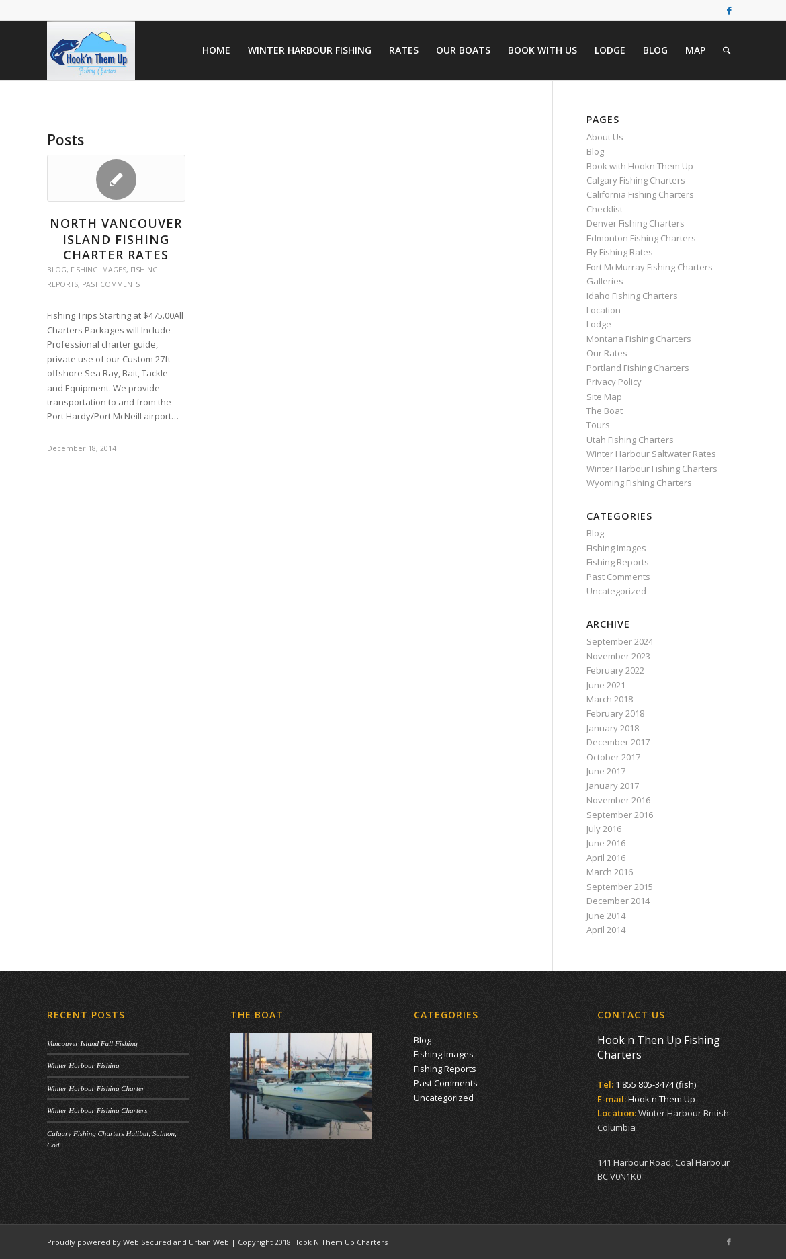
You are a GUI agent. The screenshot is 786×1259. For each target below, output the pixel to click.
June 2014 (605, 915)
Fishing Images (98, 269)
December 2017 (618, 742)
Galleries (604, 281)
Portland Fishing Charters (637, 368)
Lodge (598, 324)
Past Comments (111, 284)
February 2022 (615, 670)
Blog (57, 269)
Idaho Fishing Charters (632, 296)
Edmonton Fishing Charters (641, 238)
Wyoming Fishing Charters (639, 483)
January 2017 (612, 786)
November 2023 (618, 656)
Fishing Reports (617, 562)
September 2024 (619, 641)
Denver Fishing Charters (635, 223)
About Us (604, 137)
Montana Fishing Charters (638, 339)
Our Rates (606, 353)
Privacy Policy (614, 382)
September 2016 (619, 815)
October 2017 (613, 757)
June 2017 (605, 771)
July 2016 (603, 829)
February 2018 (615, 713)
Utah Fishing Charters (630, 440)
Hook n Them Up (661, 1099)
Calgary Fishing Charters (635, 180)
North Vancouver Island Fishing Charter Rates (116, 239)
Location (603, 310)
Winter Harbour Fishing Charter (95, 1088)
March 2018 (609, 699)
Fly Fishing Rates (619, 252)
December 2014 (618, 901)
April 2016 (605, 858)
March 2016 (609, 872)
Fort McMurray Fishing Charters (649, 267)
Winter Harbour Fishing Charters (651, 468)
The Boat (604, 411)
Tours (598, 425)
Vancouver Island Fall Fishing (92, 1043)
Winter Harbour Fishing (83, 1065)
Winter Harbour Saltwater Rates (651, 454)
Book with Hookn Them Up (639, 166)
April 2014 (605, 930)
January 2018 (612, 728)
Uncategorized (616, 591)
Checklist (604, 209)
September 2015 (619, 887)
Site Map (604, 397)
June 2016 (605, 843)
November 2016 (618, 800)
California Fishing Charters (640, 194)
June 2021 (605, 685)
